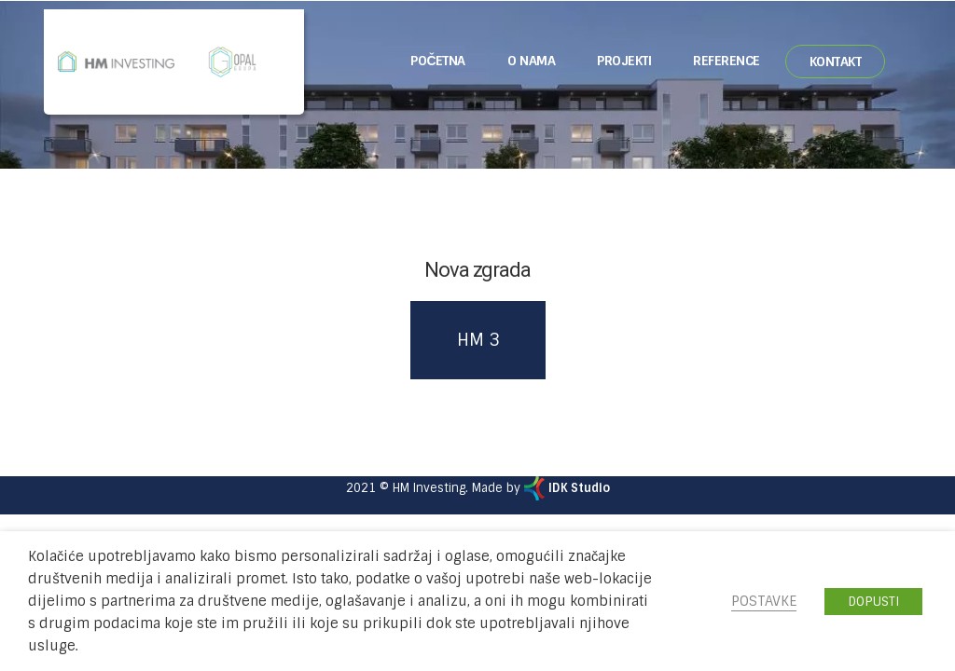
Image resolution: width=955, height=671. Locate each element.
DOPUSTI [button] (873, 601)
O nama (531, 60)
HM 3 (478, 340)
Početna (437, 60)
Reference (726, 60)
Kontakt (836, 61)
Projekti (624, 60)
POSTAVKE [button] (763, 601)
